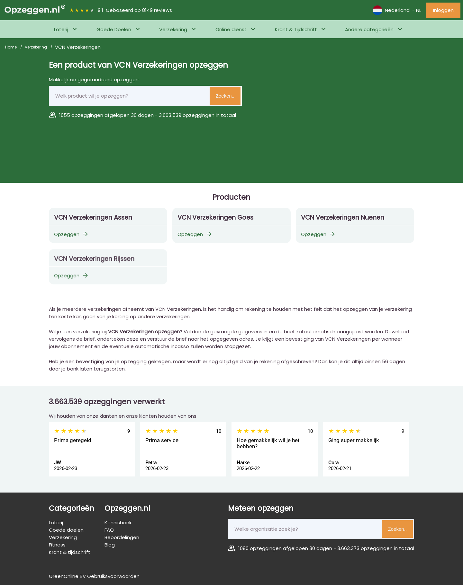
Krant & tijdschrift (69, 552)
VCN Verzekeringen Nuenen (342, 217)
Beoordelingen (121, 537)
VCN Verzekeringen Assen (93, 217)
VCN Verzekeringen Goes (215, 217)
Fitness (57, 544)
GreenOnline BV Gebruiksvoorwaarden (94, 576)
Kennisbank (118, 522)
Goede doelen (66, 530)
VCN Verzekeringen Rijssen (94, 262)
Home (11, 47)
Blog (109, 544)
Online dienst (231, 29)
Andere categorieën (369, 29)
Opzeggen (71, 234)
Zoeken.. (225, 96)
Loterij (61, 29)
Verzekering (173, 29)
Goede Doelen (113, 29)
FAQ (109, 530)
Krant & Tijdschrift (296, 29)
